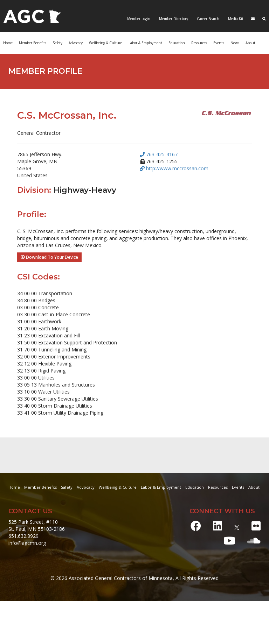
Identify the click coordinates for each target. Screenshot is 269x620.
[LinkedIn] (217, 526)
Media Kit (235, 18)
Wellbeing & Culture (105, 42)
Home (8, 42)
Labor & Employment (145, 42)
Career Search (207, 18)
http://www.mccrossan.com (174, 168)
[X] (237, 526)
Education (176, 42)
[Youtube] (229, 540)
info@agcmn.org (27, 543)
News (234, 42)
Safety (57, 42)
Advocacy (76, 42)
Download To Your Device (49, 257)
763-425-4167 (159, 154)
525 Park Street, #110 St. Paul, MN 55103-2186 (36, 525)
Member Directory (173, 18)
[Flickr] (256, 526)
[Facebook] (196, 526)
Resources (199, 42)
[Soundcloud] (254, 540)
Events (218, 42)
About (250, 42)
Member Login (138, 18)
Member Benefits (32, 42)
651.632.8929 (23, 536)
